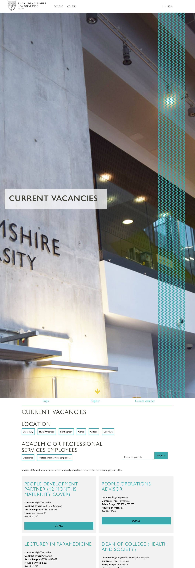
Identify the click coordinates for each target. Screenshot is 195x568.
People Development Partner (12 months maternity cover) (51, 488)
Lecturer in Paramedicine (58, 543)
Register (95, 401)
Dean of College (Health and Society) (135, 546)
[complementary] (165, 547)
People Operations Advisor (126, 486)
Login (46, 401)
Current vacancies (144, 401)
